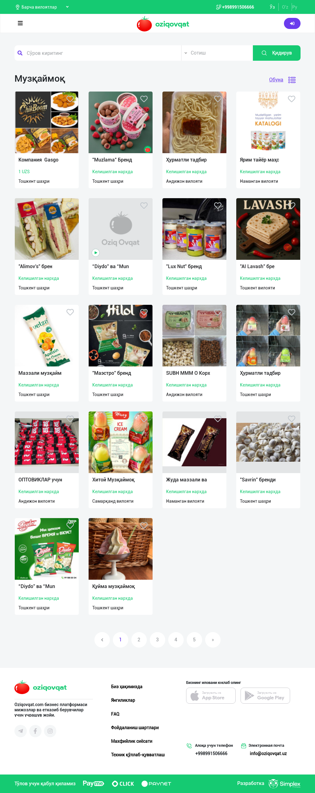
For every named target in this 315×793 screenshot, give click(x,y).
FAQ (115, 714)
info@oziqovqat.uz (268, 753)
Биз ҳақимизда (126, 686)
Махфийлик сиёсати (131, 741)
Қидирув (276, 53)
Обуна (276, 80)
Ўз (272, 7)
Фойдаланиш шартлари (135, 727)
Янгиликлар (123, 700)
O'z (285, 7)
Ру (294, 7)
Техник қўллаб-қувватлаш (138, 754)
